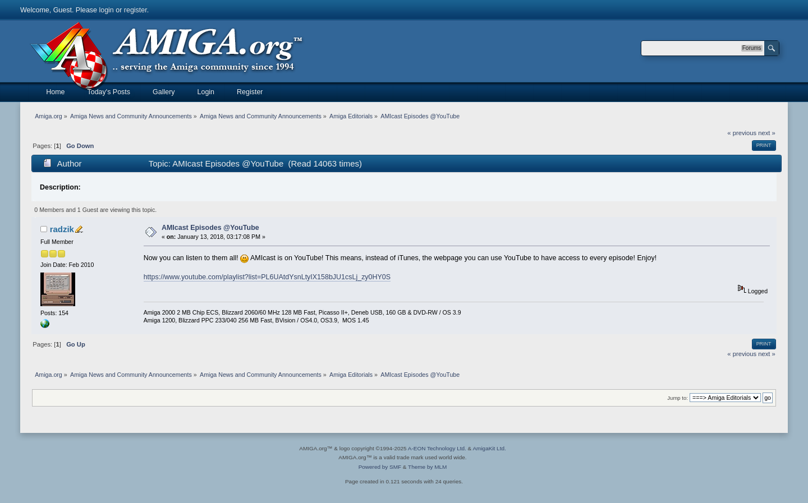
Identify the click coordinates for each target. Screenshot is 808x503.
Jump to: (677, 398)
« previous (741, 133)
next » (766, 133)
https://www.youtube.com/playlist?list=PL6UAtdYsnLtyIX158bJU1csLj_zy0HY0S (267, 277)
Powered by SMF (380, 467)
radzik (62, 229)
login (106, 10)
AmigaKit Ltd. (489, 448)
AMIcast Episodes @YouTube (210, 228)
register (135, 10)
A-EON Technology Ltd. (437, 448)
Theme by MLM (427, 467)
